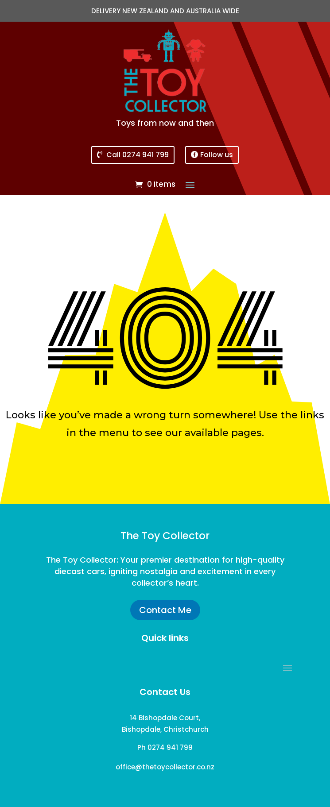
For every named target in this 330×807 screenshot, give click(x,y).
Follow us (216, 155)
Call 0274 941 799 (137, 155)
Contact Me (165, 610)
